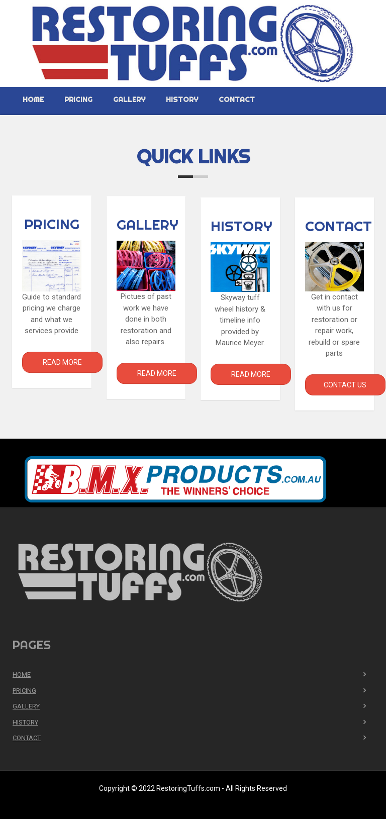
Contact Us (345, 386)
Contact (237, 99)
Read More (62, 362)
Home (33, 99)
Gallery (129, 99)
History (182, 99)
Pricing (78, 99)
